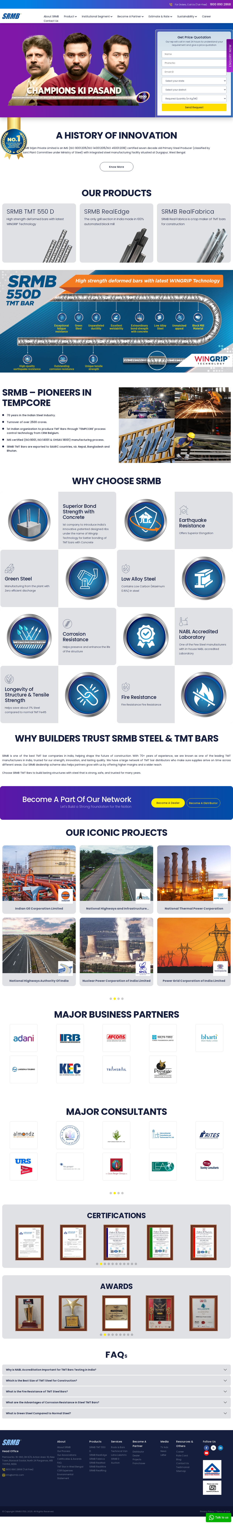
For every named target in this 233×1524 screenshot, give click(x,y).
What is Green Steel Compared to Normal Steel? (38, 1413)
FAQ (59, 1462)
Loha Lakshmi (119, 1455)
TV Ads (164, 1447)
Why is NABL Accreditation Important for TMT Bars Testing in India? (51, 1370)
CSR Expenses (65, 1470)
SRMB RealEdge (98, 1455)
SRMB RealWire (97, 1466)
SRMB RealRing (97, 1470)
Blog (178, 1459)
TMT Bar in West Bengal (70, 1466)
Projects (137, 1459)
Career (206, 16)
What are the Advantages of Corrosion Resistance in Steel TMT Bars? (52, 1402)
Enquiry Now (230, 55)
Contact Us (51, 21)
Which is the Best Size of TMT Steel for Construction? (41, 1380)
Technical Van (119, 1451)
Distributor (138, 1451)
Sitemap (181, 1471)
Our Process (63, 1451)
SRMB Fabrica (97, 1458)
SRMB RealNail (97, 1462)
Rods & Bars (118, 1447)
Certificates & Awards (69, 1458)
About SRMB (51, 16)
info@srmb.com (15, 1475)
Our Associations (66, 1455)
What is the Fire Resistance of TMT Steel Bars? (37, 1391)
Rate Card (182, 1455)
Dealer (136, 1455)
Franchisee (139, 1463)
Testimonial (182, 1467)
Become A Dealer (168, 803)
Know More (116, 167)
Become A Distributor (203, 803)
